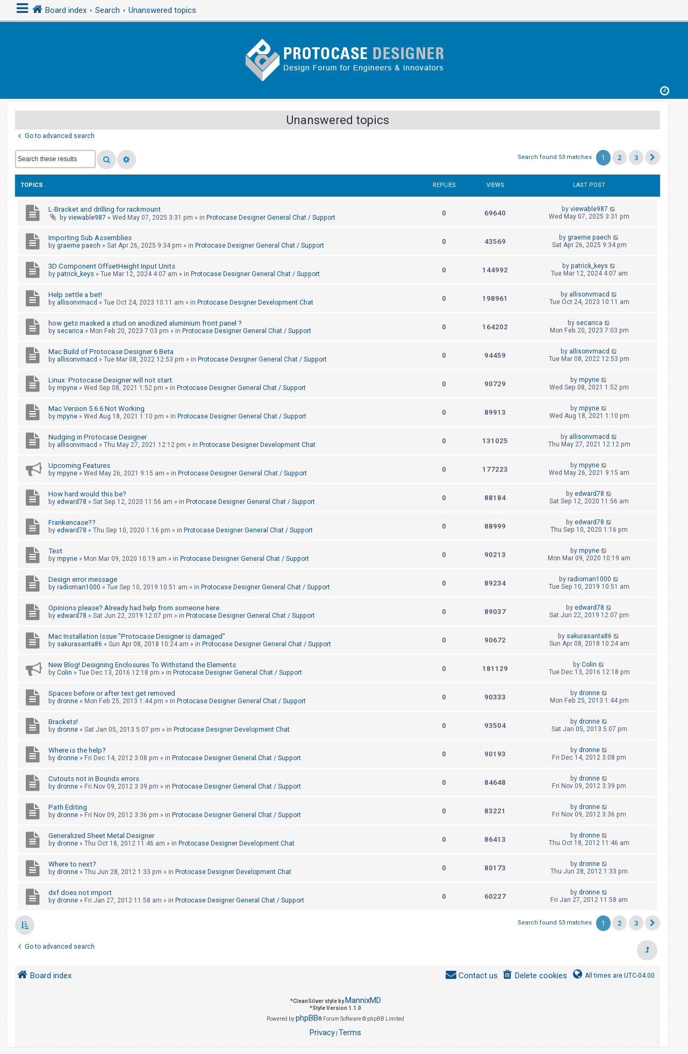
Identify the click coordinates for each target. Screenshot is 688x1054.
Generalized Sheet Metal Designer (101, 836)
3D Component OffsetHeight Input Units (111, 266)
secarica (70, 331)
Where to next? (72, 864)
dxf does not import (80, 893)
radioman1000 (79, 587)
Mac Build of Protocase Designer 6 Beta (111, 352)
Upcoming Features (79, 465)
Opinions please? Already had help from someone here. (134, 608)
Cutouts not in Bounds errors (93, 779)
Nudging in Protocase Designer (97, 437)
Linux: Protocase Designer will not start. (111, 380)
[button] (652, 157)
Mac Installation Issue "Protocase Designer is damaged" (136, 636)
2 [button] (619, 157)
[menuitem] (534, 976)
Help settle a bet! (75, 295)
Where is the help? (77, 750)
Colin (64, 672)
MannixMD (363, 1000)
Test (55, 551)
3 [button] (636, 157)
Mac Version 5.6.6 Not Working (96, 409)
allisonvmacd (77, 302)
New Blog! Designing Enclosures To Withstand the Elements (142, 665)
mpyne (67, 388)
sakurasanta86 (79, 644)
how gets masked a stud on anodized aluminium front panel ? (145, 323)
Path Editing (67, 807)
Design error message (82, 579)
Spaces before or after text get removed (111, 693)
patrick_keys (75, 274)
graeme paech (79, 245)
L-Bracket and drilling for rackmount (104, 209)
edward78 (72, 502)
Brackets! (63, 722)
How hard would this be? (87, 494)
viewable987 (87, 217)
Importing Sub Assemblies (90, 238)
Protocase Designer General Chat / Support (270, 217)
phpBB (307, 1018)
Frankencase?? (72, 522)
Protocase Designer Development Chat (255, 302)
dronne (67, 701)
